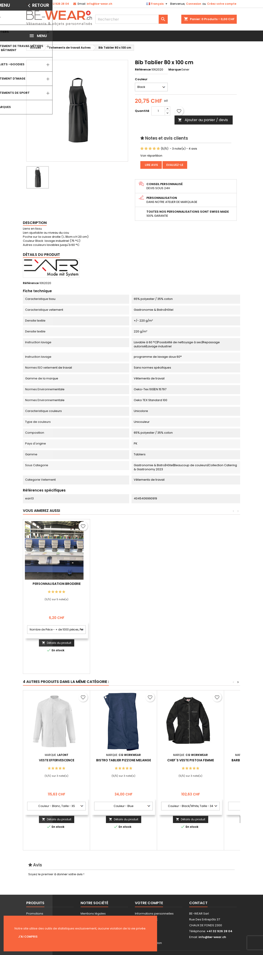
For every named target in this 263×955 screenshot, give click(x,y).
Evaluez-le (174, 165)
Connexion (193, 4)
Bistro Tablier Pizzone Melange (123, 760)
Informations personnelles (154, 913)
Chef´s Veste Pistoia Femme (190, 760)
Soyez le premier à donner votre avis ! (56, 874)
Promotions (34, 913)
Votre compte (149, 903)
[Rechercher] (131, 19)
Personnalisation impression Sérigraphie (57, 585)
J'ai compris (28, 937)
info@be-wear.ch (99, 4)
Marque (174, 70)
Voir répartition (151, 155)
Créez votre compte (221, 4)
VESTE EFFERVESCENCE (56, 760)
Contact (198, 903)
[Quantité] (158, 110)
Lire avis (151, 165)
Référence (143, 70)
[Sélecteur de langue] (157, 4)
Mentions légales (93, 913)
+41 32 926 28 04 (57, 4)
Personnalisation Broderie (124, 583)
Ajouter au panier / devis (203, 119)
